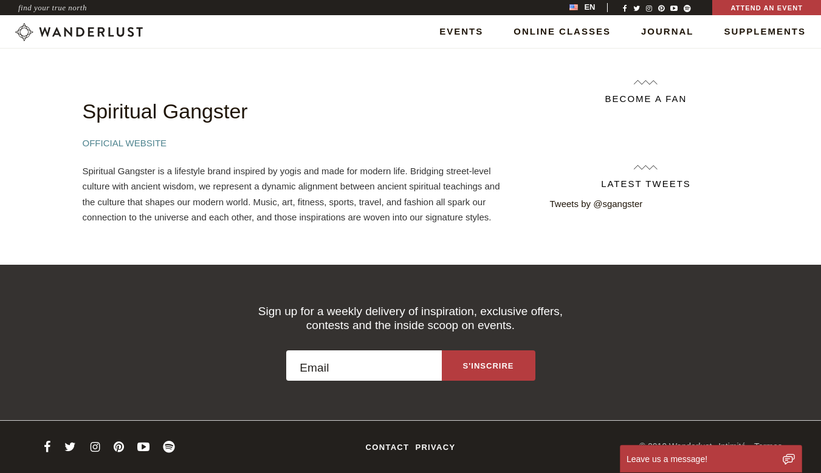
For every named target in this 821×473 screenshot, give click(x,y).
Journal (667, 31)
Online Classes (562, 31)
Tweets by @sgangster (596, 204)
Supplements (765, 31)
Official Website (125, 143)
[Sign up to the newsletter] (488, 365)
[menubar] (594, 7)
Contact (388, 447)
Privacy (435, 447)
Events (461, 31)
